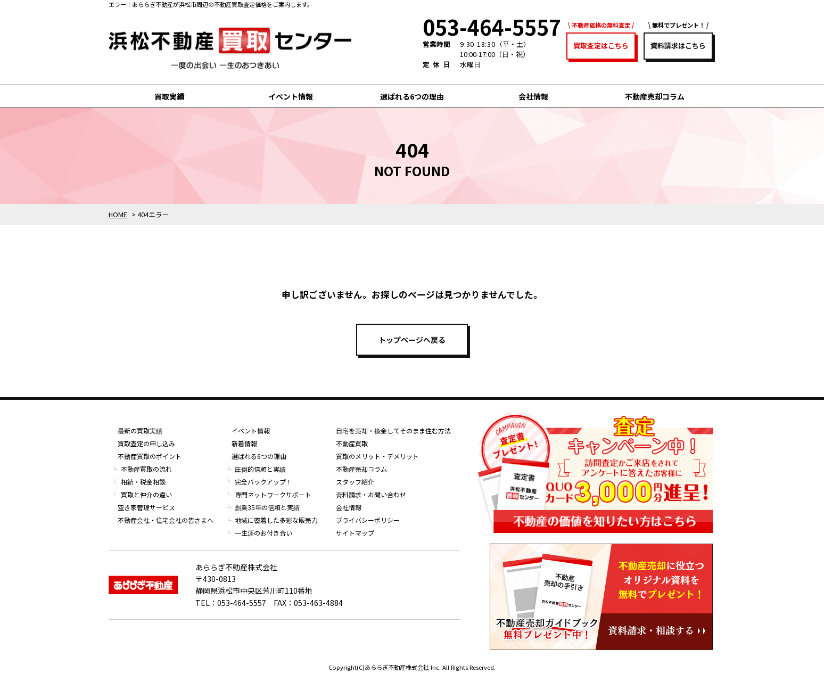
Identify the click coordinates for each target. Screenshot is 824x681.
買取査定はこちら (601, 45)
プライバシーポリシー (368, 519)
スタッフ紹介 (355, 481)
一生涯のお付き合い (263, 532)
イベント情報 (290, 96)
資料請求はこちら (678, 45)
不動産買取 (352, 443)
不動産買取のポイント (150, 456)
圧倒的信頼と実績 (260, 468)
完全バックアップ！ (263, 481)
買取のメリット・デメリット (377, 456)
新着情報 (244, 443)
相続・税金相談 (143, 481)
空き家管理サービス (146, 507)
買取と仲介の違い (146, 494)
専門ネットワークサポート (273, 494)
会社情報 (533, 96)
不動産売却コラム (655, 96)
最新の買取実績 (140, 430)
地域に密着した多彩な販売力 (276, 519)
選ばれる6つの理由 (412, 96)
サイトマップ (355, 532)
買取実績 (169, 96)
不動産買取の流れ (146, 468)
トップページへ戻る (412, 339)
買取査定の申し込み (146, 443)
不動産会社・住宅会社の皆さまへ (165, 519)
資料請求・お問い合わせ (371, 494)
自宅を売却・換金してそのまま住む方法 (393, 430)
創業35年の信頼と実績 (267, 507)
